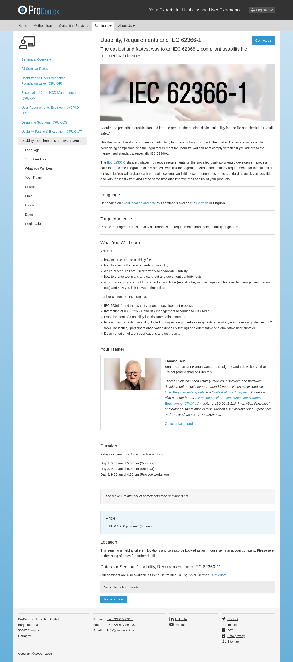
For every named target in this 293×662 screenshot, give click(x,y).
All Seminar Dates (34, 68)
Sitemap (233, 641)
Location (31, 205)
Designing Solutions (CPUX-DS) (44, 122)
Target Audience (37, 159)
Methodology (43, 25)
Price (29, 196)
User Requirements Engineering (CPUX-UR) (50, 110)
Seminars (103, 25)
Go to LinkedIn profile (180, 423)
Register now (113, 599)
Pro (39, 10)
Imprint (232, 625)
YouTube (181, 625)
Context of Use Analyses (230, 392)
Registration (34, 224)
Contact (232, 619)
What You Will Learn (40, 168)
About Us (126, 25)
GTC (230, 630)
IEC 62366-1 (116, 162)
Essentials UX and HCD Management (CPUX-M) (48, 95)
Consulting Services (73, 25)
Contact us (263, 40)
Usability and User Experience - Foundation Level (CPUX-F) (44, 80)
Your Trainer (34, 177)
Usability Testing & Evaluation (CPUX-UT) (51, 131)
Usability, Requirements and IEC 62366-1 (51, 141)
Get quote (219, 575)
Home (22, 25)
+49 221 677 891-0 (120, 619)
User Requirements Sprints (184, 392)
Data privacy (236, 636)
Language (32, 150)
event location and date (139, 203)
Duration (31, 187)
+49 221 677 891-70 (121, 625)
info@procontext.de (120, 630)
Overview (36, 59)
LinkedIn (181, 619)
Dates (29, 214)
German (202, 203)
